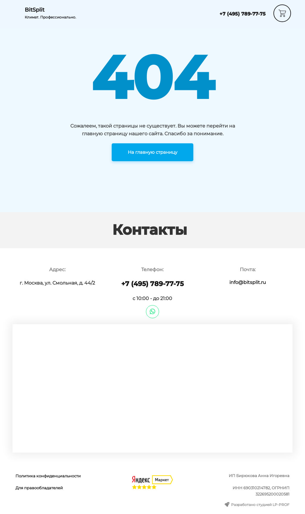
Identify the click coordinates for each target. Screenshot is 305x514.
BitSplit (34, 10)
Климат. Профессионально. (50, 17)
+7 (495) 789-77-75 (243, 14)
